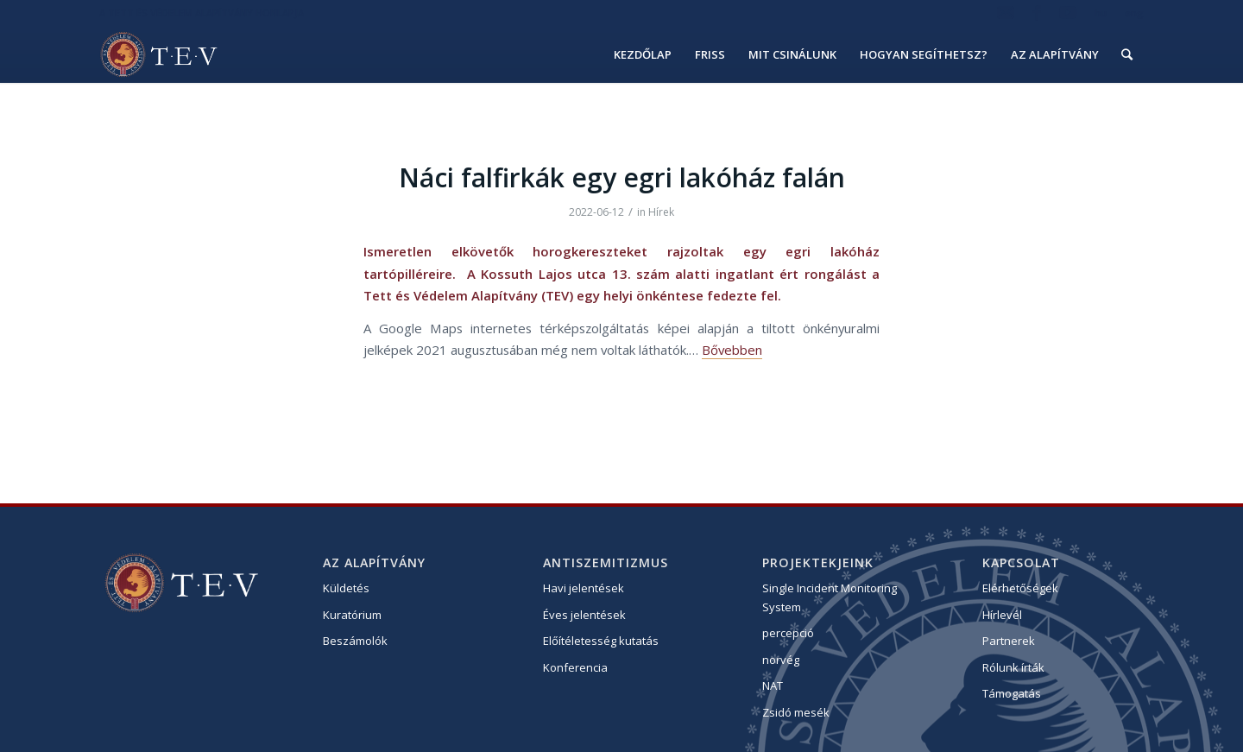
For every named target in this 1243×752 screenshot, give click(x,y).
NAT (772, 685)
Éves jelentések (584, 614)
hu (1101, 12)
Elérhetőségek (1020, 588)
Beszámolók (355, 640)
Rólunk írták (1013, 667)
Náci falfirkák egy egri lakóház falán (622, 177)
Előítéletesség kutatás (601, 640)
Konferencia (575, 667)
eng (1134, 12)
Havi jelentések (583, 588)
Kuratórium (352, 614)
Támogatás (1011, 693)
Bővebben (732, 349)
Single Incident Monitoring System (829, 597)
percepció (788, 633)
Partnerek (1008, 640)
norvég (780, 659)
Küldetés (346, 588)
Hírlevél (1002, 614)
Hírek (661, 212)
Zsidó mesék (796, 712)
